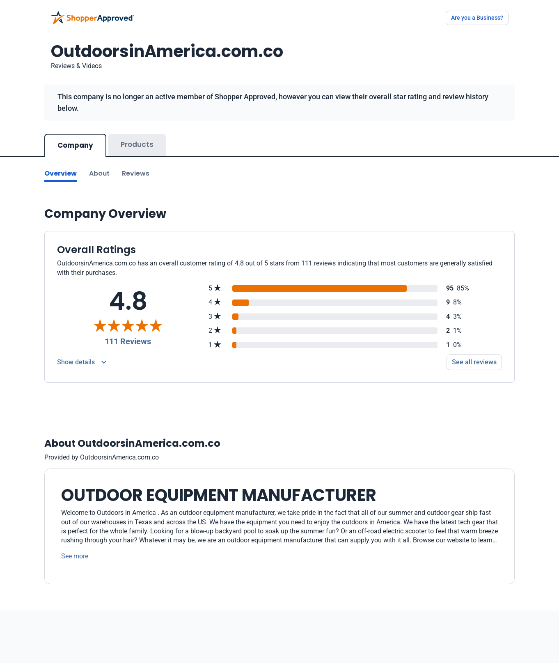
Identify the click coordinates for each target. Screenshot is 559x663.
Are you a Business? (477, 17)
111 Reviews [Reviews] (128, 341)
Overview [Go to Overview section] (60, 173)
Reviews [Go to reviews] (135, 173)
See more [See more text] (74, 556)
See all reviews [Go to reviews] (474, 362)
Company (75, 145)
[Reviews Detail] (81, 362)
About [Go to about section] (99, 173)
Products (137, 144)
